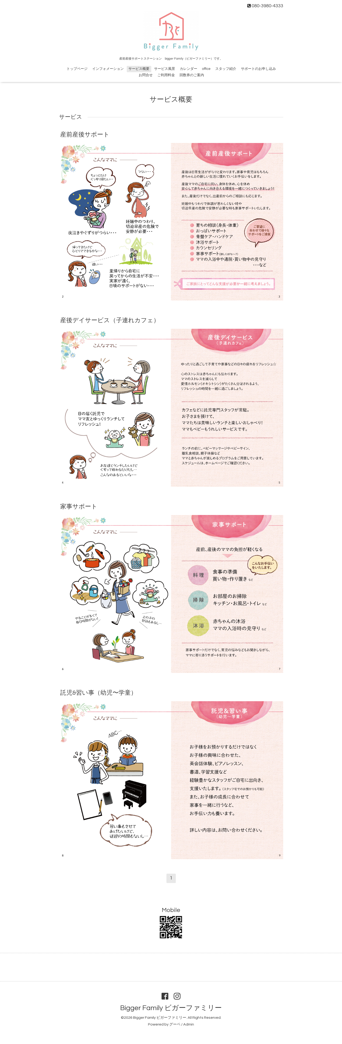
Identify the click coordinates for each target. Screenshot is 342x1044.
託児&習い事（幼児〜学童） (98, 693)
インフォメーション (108, 69)
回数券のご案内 (192, 75)
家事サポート (78, 506)
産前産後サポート (84, 135)
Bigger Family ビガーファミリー (171, 1008)
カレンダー (188, 69)
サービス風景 (164, 69)
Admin (188, 1024)
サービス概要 (138, 69)
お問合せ (146, 75)
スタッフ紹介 (225, 69)
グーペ (174, 1024)
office (206, 69)
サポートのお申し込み (258, 69)
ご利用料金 (166, 75)
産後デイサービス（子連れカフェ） (109, 320)
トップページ (77, 69)
